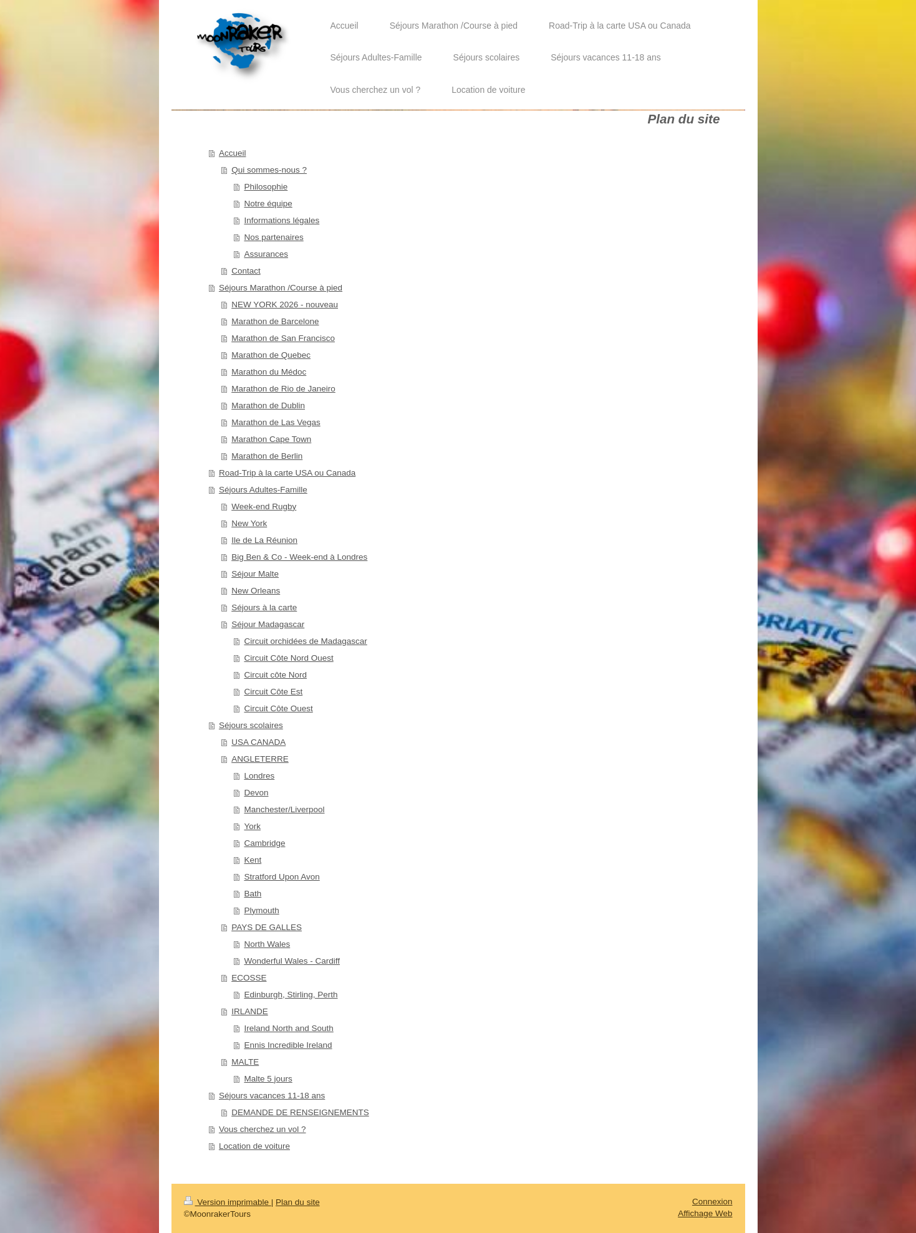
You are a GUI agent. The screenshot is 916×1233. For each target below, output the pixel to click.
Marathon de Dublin (268, 405)
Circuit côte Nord (275, 674)
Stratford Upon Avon (281, 876)
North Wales (267, 944)
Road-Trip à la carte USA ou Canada (287, 472)
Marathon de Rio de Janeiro (283, 388)
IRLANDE (249, 1011)
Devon (256, 792)
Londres (259, 775)
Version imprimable (227, 1202)
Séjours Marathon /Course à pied (280, 287)
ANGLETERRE (260, 759)
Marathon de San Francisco (283, 338)
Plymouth (261, 910)
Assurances (266, 254)
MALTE (245, 1062)
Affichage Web (705, 1213)
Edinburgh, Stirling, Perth (290, 994)
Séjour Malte (255, 573)
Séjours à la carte (264, 607)
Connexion (712, 1201)
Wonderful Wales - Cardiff (292, 961)
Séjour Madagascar (267, 624)
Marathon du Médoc (268, 372)
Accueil (232, 153)
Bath (252, 893)
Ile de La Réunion (264, 540)
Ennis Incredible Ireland (288, 1045)
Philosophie (265, 186)
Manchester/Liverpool (284, 809)
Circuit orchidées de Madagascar (305, 641)
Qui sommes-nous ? (269, 170)
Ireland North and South (288, 1028)
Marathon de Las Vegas (276, 422)
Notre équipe (268, 203)
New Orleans (255, 590)
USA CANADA (258, 742)
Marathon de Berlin (266, 456)
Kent (252, 860)
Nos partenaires (273, 237)
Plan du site (298, 1202)
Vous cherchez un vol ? (262, 1129)
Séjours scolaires (251, 725)
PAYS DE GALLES (266, 927)
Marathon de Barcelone (275, 321)
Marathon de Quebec (271, 355)
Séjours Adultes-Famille (263, 489)
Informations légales (281, 220)
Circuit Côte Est (273, 691)
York (252, 826)
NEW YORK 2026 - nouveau (284, 304)
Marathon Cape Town (271, 439)
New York (249, 523)
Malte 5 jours (268, 1078)
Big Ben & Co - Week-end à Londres (299, 557)
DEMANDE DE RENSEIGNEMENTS (300, 1112)
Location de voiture (254, 1146)
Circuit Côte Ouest (278, 708)
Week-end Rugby (263, 506)
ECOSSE (248, 977)
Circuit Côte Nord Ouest (288, 658)
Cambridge (264, 843)
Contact (246, 271)
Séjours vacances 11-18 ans (272, 1095)
